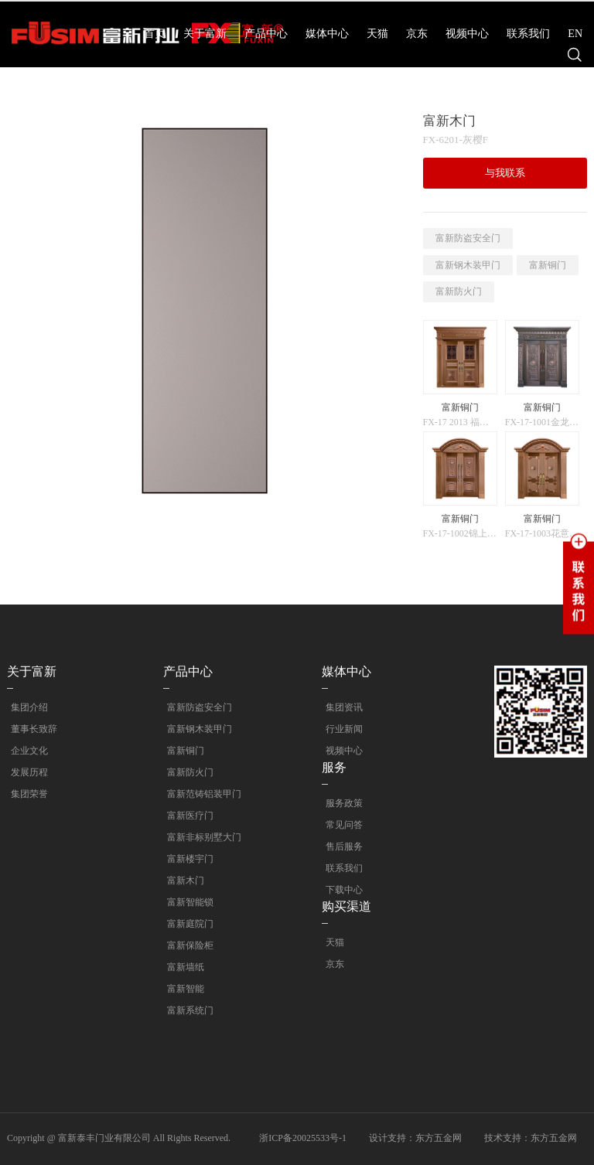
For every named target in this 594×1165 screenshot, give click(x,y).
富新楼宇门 (186, 858)
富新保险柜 (186, 945)
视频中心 (467, 33)
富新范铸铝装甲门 (200, 794)
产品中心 (266, 33)
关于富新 (205, 33)
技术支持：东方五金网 (530, 1138)
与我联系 (505, 173)
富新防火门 (458, 291)
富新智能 (181, 988)
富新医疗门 (186, 815)
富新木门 (181, 880)
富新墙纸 (181, 967)
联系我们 (528, 33)
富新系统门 (186, 1010)
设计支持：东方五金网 (415, 1138)
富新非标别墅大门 (200, 837)
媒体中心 (327, 33)
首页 (155, 33)
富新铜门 (547, 265)
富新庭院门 (186, 923)
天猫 (377, 33)
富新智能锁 (186, 902)
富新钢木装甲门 (467, 265)
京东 (417, 33)
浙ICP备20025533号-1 (302, 1138)
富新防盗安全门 (467, 238)
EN (575, 33)
